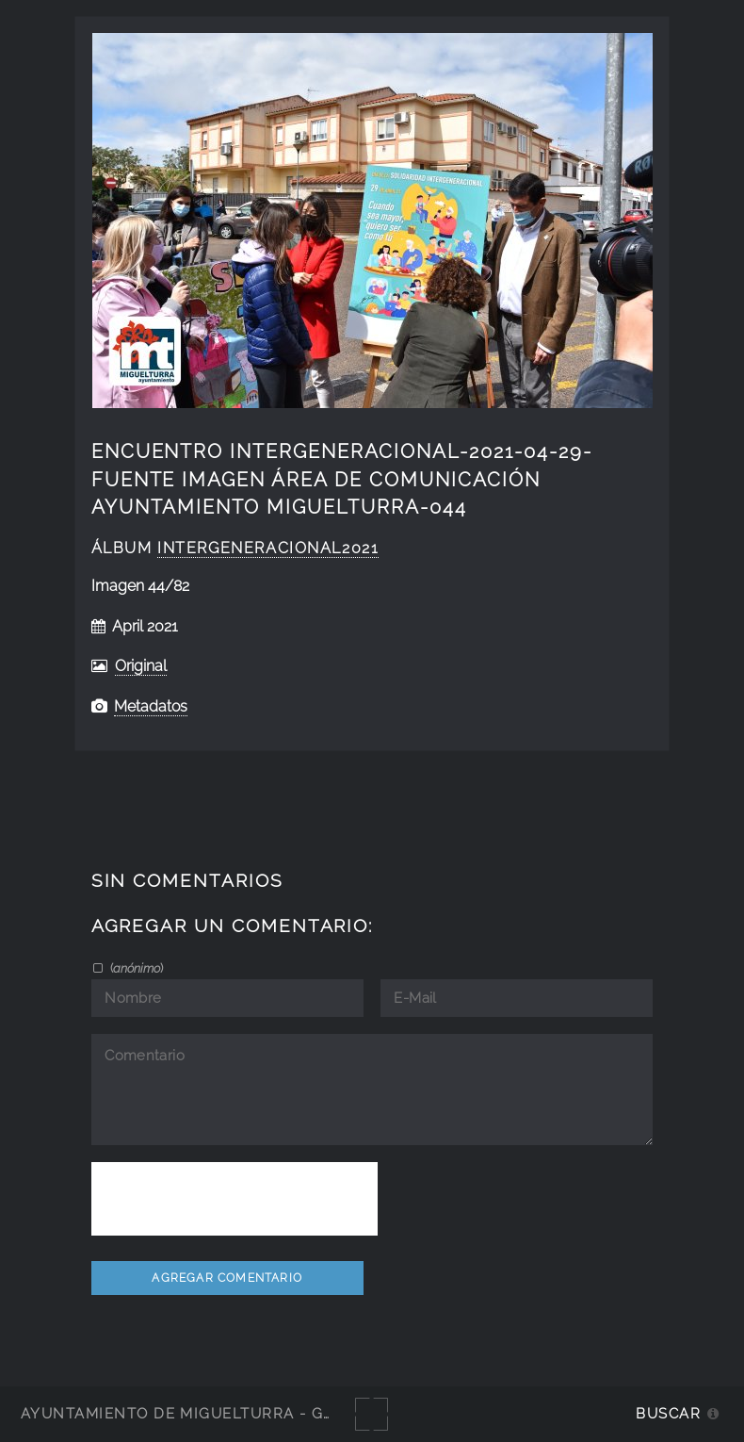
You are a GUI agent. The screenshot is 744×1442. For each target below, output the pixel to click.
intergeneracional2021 (268, 548)
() (135, 967)
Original (141, 666)
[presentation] (234, 1199)
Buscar (668, 1413)
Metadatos (150, 706)
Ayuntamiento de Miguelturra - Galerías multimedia (258, 1413)
